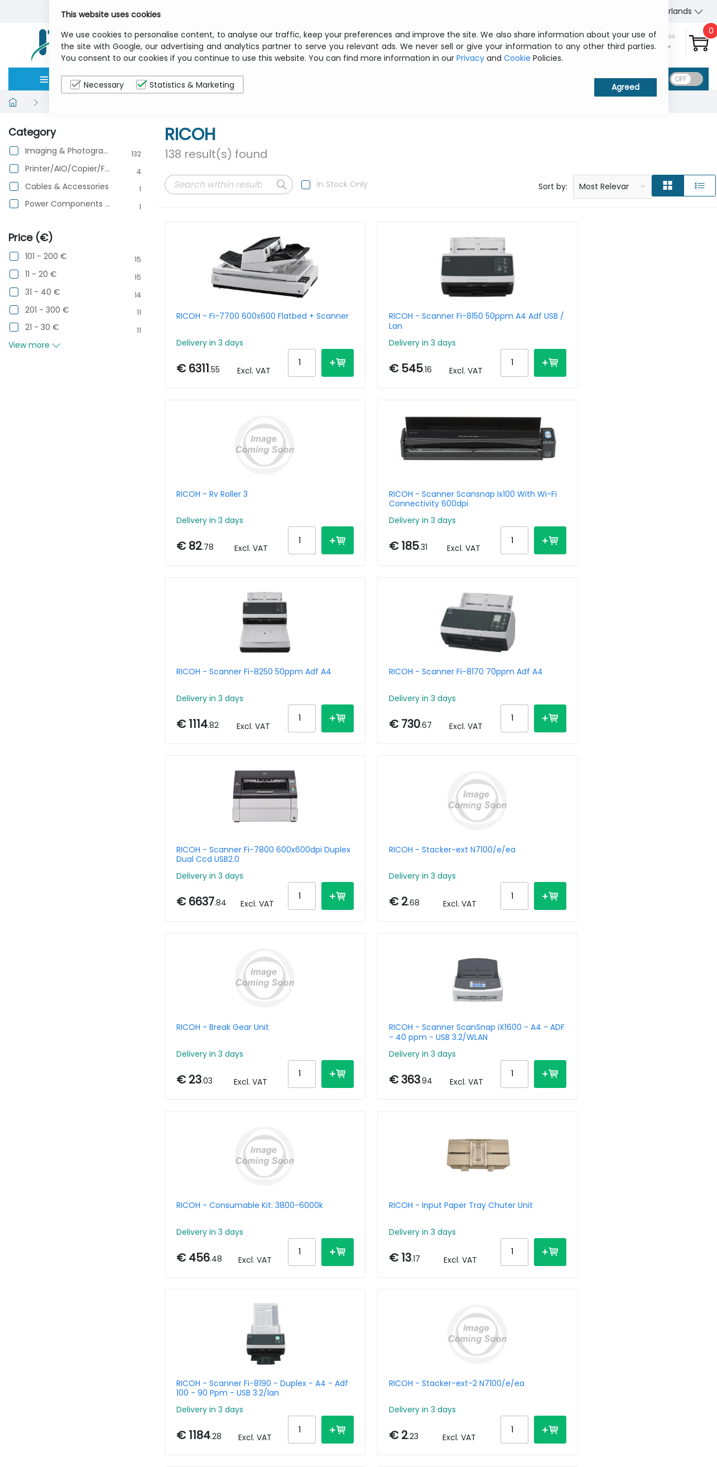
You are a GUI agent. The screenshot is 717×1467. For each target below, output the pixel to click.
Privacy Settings (655, 1441)
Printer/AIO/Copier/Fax (67, 169)
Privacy (470, 58)
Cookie (517, 58)
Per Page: (583, 1213)
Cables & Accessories (67, 186)
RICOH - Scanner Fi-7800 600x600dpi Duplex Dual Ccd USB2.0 (504, 513)
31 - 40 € (42, 292)
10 (616, 1213)
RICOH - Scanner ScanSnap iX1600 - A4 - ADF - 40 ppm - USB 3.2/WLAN (361, 704)
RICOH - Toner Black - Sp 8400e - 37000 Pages (503, 1087)
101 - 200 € (46, 256)
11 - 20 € (41, 274)
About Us (557, 1406)
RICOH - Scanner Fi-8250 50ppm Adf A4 (224, 513)
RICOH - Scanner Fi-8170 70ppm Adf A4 (363, 513)
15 (635, 1213)
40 (697, 1213)
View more (34, 345)
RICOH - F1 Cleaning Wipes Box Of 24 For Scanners (366, 1087)
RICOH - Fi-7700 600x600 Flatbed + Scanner (226, 320)
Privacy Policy (650, 1406)
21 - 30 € (42, 327)
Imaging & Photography (67, 151)
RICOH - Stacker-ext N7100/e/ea (634, 513)
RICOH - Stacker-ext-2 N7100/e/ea (360, 896)
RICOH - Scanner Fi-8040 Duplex (504, 896)
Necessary (97, 85)
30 (676, 1213)
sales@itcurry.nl (402, 1417)
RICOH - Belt (200, 1083)
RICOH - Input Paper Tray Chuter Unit (643, 704)
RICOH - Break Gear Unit (222, 700)
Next (308, 1215)
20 (655, 1213)
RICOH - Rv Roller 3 (491, 316)
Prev (179, 1215)
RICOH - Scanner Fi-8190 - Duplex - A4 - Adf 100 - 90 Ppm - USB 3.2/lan (227, 896)
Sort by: (552, 186)
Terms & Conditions (579, 1441)
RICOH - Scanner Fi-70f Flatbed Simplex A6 (640, 1087)
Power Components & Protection (67, 204)
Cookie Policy (650, 1424)
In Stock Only (342, 184)
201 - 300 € (47, 310)
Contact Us (562, 1424)
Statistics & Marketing (185, 85)
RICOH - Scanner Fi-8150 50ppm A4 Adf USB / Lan (363, 320)
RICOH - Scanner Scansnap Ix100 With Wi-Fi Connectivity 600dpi (645, 320)
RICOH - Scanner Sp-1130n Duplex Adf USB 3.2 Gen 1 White (645, 896)
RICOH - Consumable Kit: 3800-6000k (503, 704)
